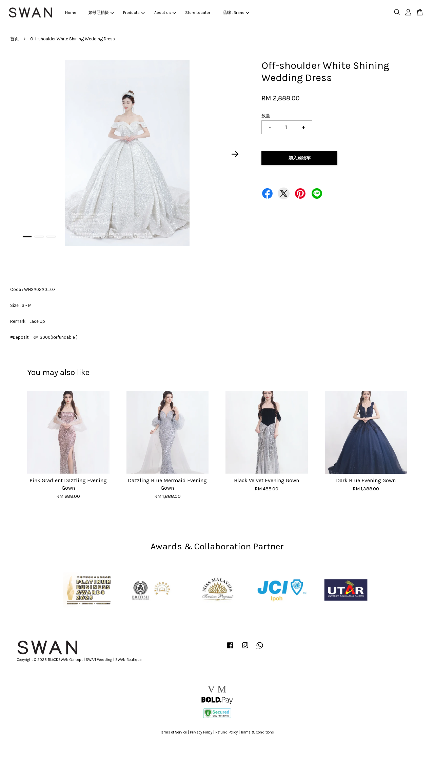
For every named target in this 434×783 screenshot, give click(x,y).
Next (235, 153)
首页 (14, 38)
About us (165, 12)
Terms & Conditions (257, 732)
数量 (265, 115)
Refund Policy (226, 732)
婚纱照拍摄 (101, 12)
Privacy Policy (201, 732)
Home (70, 12)
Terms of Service (173, 732)
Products (133, 12)
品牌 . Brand (236, 12)
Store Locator (197, 12)
